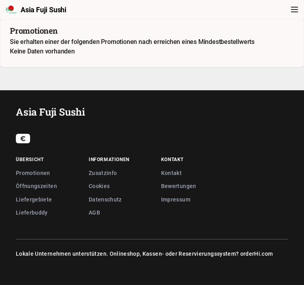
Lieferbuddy (32, 212)
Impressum (175, 199)
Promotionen (33, 173)
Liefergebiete (34, 199)
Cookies (99, 186)
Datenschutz (105, 199)
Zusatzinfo (103, 173)
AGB (94, 212)
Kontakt (171, 173)
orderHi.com (256, 253)
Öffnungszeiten (36, 186)
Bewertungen (178, 186)
